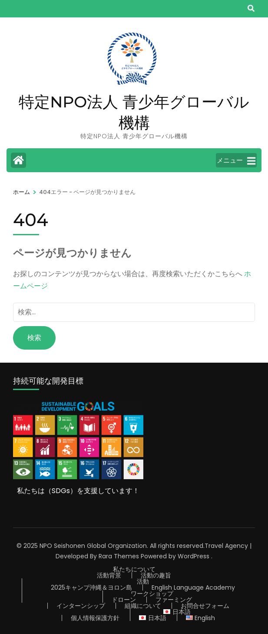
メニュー (236, 161)
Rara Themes (119, 556)
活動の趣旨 (156, 575)
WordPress (193, 556)
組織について (143, 605)
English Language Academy (193, 587)
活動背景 (109, 575)
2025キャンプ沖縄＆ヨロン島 (91, 587)
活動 (143, 581)
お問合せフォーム (205, 605)
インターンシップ (80, 605)
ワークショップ (152, 593)
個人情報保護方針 (95, 618)
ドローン (124, 599)
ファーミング (174, 599)
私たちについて (134, 569)
